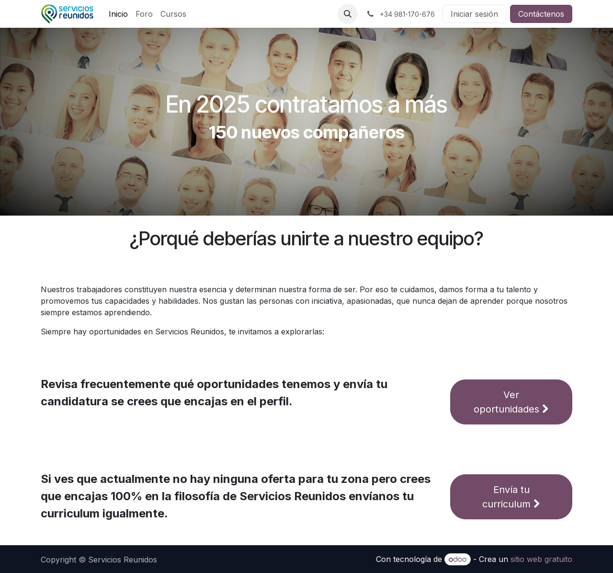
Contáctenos (541, 14)
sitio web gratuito (541, 559)
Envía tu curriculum (511, 497)
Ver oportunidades (511, 402)
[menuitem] (118, 13)
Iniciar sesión (474, 14)
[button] (348, 14)
